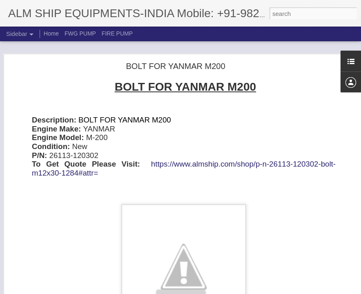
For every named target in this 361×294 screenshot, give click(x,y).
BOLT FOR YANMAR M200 (175, 65)
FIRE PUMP (117, 33)
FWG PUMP (80, 33)
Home (51, 33)
